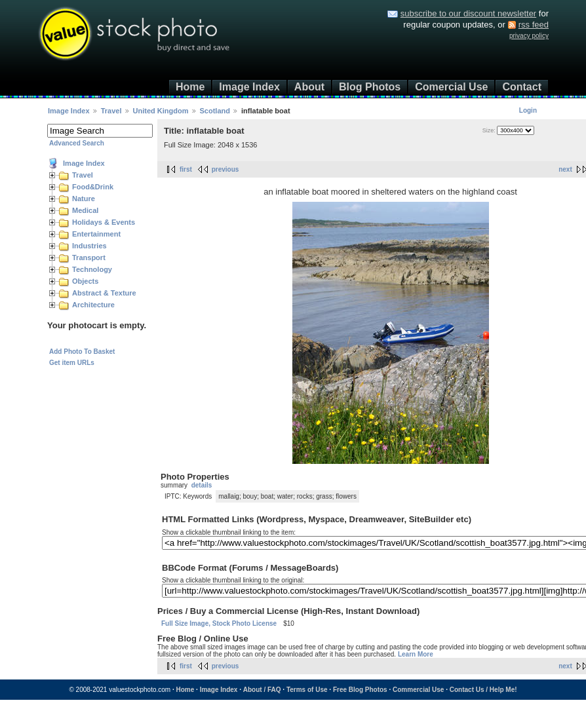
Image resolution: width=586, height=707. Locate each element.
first (186, 169)
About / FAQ (262, 689)
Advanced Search (76, 143)
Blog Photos (369, 86)
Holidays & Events (103, 222)
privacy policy (529, 35)
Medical (85, 210)
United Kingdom (161, 111)
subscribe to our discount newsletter (468, 13)
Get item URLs (71, 362)
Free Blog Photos (360, 689)
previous (225, 169)
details (201, 485)
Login (528, 110)
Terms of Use (307, 689)
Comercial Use (451, 86)
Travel (111, 111)
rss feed (533, 24)
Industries (89, 246)
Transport (89, 257)
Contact (521, 86)
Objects (85, 281)
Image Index (249, 86)
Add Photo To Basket (82, 351)
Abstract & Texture (104, 293)
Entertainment (96, 234)
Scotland (215, 111)
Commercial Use (418, 689)
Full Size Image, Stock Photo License (219, 623)
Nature (83, 198)
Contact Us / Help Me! (483, 689)
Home (190, 86)
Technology (92, 269)
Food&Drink (92, 187)
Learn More (415, 654)
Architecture (93, 305)
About (309, 86)
